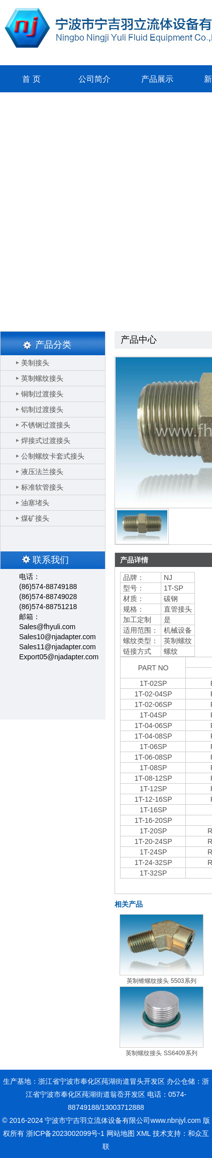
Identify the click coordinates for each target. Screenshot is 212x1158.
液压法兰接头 (42, 472)
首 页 (31, 79)
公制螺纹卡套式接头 (52, 456)
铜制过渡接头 (42, 394)
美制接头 (35, 363)
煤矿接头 (35, 518)
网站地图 (121, 1133)
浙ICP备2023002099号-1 (65, 1133)
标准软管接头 (42, 487)
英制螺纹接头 (42, 378)
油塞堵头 (35, 503)
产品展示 (157, 79)
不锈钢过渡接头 (45, 425)
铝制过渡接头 (42, 409)
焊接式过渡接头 (45, 441)
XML (144, 1133)
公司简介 (94, 79)
